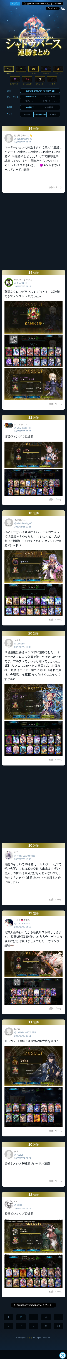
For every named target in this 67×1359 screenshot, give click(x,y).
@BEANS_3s (20, 283)
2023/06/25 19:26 (22, 527)
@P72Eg (18, 1155)
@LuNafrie (19, 643)
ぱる (16, 852)
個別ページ (56, 187)
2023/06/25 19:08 (22, 647)
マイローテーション (50, 101)
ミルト (30, 1338)
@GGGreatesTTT (22, 428)
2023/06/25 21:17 (22, 286)
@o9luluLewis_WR (23, 523)
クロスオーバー (30, 101)
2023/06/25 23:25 (22, 142)
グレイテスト (20, 424)
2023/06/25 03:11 (22, 1036)
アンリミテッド (50, 96)
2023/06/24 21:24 (22, 1158)
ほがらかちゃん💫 (23, 135)
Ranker (53, 114)
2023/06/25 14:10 (22, 927)
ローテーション (30, 96)
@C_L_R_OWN (22, 923)
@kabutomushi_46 (23, 139)
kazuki (17, 1029)
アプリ (15, 3)
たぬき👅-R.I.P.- (22, 920)
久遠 (16, 1151)
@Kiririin (18, 1205)
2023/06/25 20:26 (22, 431)
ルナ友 (17, 640)
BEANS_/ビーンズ (23, 279)
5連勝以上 (30, 107)
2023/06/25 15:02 (22, 859)
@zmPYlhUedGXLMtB (25, 1032)
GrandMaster (40, 114)
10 (58, 1326)
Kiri (15, 1201)
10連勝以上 (50, 107)
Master (27, 114)
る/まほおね (20, 520)
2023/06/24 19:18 (22, 1208)
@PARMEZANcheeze (24, 856)
